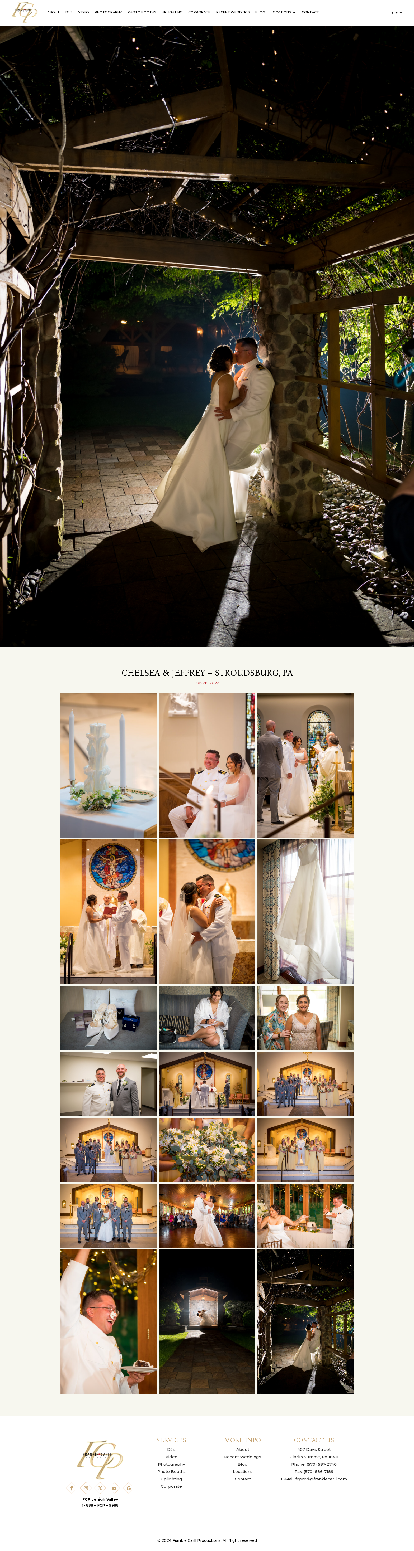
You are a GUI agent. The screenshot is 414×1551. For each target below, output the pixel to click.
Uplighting (172, 12)
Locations (281, 12)
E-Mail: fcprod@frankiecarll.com (314, 1478)
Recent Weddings (233, 12)
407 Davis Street (314, 1449)
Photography (108, 12)
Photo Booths (142, 12)
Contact (310, 12)
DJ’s (68, 12)
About (53, 12)
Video (83, 12)
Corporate (199, 12)
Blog (260, 12)
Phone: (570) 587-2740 (314, 1464)
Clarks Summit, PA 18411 (314, 1456)
